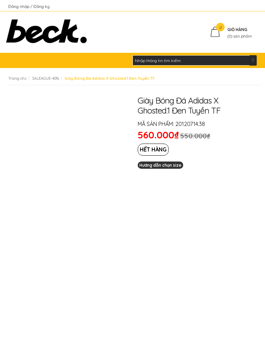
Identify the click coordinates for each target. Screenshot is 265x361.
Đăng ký (41, 6)
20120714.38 (190, 123)
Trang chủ (17, 78)
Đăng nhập (19, 6)
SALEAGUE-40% (45, 78)
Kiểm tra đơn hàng (239, 6)
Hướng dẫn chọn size (160, 165)
